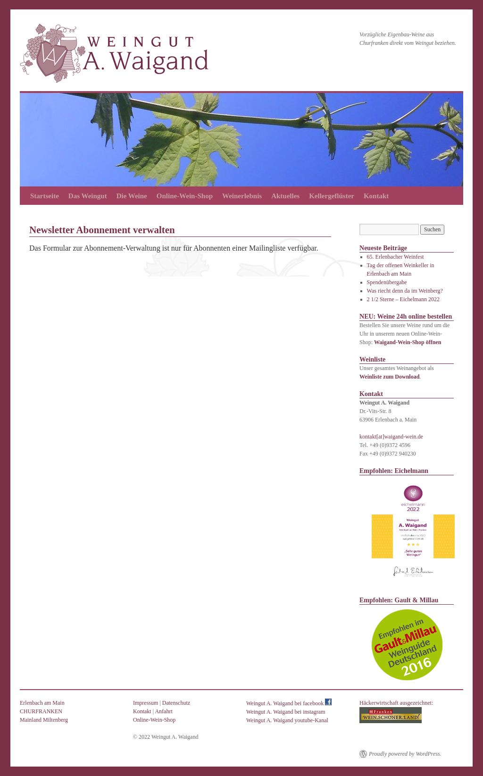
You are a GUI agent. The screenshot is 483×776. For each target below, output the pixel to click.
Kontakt (376, 196)
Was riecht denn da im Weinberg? (405, 290)
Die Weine (132, 196)
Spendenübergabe (387, 282)
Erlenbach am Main (42, 703)
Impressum (145, 703)
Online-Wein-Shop (185, 196)
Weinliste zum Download (389, 376)
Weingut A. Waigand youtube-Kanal (287, 720)
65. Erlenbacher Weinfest (395, 256)
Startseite (44, 196)
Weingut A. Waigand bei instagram (285, 712)
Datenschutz (176, 703)
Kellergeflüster (331, 196)
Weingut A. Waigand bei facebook (289, 703)
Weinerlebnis (242, 196)
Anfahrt (163, 711)
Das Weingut (87, 196)
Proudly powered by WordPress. (405, 754)
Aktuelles (285, 196)
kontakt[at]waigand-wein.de (391, 436)
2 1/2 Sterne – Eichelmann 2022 (403, 299)
